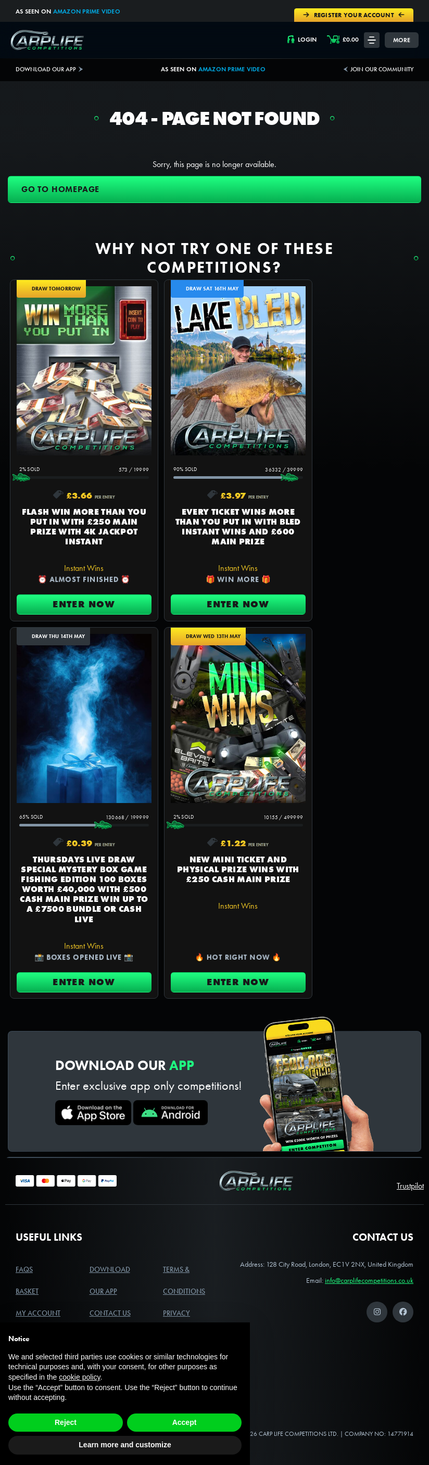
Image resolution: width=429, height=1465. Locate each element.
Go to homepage (60, 188)
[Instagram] (377, 1281)
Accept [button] (184, 1422)
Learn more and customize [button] (125, 1445)
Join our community (381, 68)
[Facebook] (403, 1281)
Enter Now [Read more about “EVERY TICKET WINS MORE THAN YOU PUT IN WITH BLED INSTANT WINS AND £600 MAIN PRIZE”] (214, 621)
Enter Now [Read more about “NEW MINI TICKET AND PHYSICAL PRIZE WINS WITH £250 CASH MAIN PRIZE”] (75, 948)
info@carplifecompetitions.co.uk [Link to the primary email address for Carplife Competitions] (369, 1249)
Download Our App (46, 68)
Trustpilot (410, 1155)
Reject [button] (66, 1422)
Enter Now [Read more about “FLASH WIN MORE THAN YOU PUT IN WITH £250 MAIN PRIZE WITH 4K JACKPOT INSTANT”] (75, 621)
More (401, 39)
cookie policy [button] (79, 1377)
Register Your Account (356, 14)
